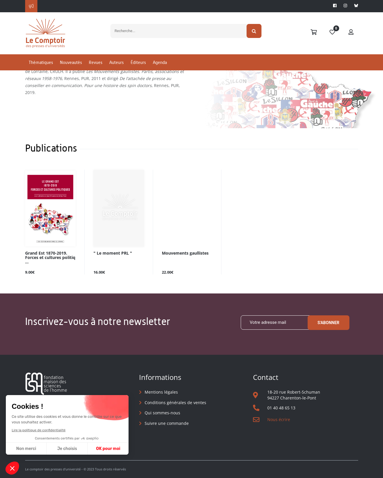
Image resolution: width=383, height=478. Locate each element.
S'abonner (328, 322)
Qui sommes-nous (162, 413)
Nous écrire (278, 419)
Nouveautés (71, 62)
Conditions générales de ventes (175, 402)
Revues (95, 62)
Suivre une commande (167, 423)
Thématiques (41, 62)
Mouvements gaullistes (185, 253)
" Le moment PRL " (112, 253)
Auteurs (116, 62)
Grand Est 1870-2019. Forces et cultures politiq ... (50, 258)
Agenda (160, 62)
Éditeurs (138, 62)
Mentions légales (161, 392)
